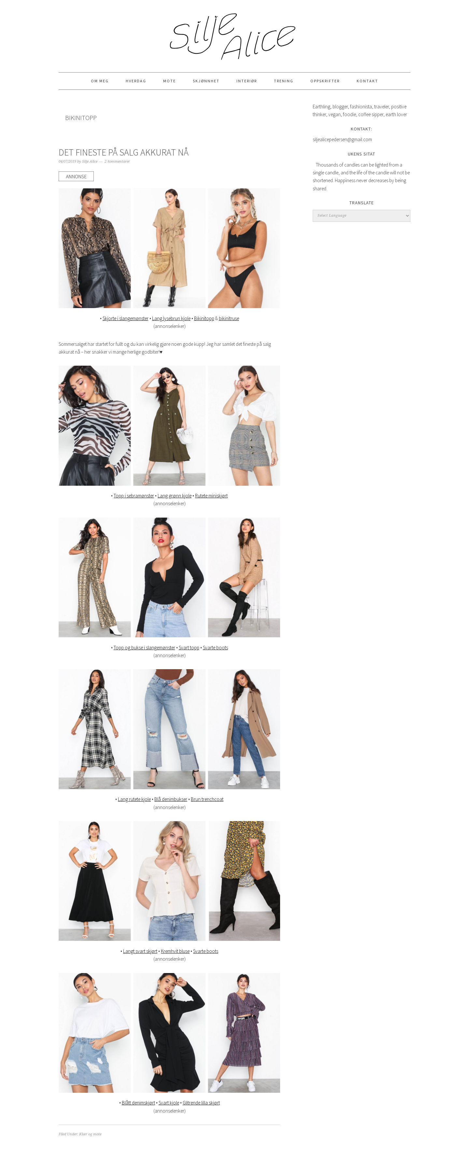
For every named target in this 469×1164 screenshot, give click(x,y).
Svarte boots (215, 647)
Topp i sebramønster (134, 496)
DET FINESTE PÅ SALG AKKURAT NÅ (124, 152)
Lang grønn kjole (175, 496)
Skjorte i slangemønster (126, 318)
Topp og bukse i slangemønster (144, 647)
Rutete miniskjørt (211, 496)
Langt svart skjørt (140, 951)
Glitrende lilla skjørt (201, 1103)
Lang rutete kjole (134, 799)
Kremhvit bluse (175, 951)
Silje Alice (234, 33)
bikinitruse (229, 318)
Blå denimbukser (170, 799)
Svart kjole (169, 1103)
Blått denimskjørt (138, 1103)
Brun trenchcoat (207, 799)
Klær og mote (90, 1134)
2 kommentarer (117, 161)
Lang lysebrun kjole (171, 318)
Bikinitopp (204, 318)
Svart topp (189, 647)
